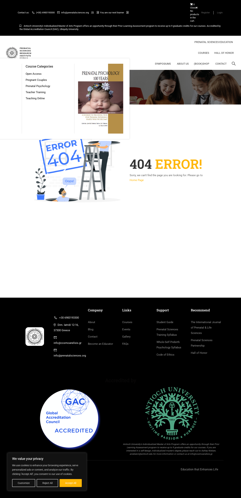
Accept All (70, 483)
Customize (24, 483)
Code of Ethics (165, 354)
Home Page (137, 180)
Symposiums (163, 63)
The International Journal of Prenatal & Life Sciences (206, 328)
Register (205, 12)
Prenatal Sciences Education (213, 42)
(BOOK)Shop (201, 63)
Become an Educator (100, 344)
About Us (183, 63)
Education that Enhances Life (199, 469)
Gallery (126, 336)
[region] (47, 472)
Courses (203, 52)
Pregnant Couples (36, 80)
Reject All (47, 483)
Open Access (34, 73)
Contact (221, 63)
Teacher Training (35, 92)
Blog (90, 329)
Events (126, 329)
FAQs (125, 344)
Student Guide (165, 322)
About (91, 322)
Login (220, 12)
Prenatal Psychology (38, 86)
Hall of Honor (224, 52)
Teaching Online (35, 98)
